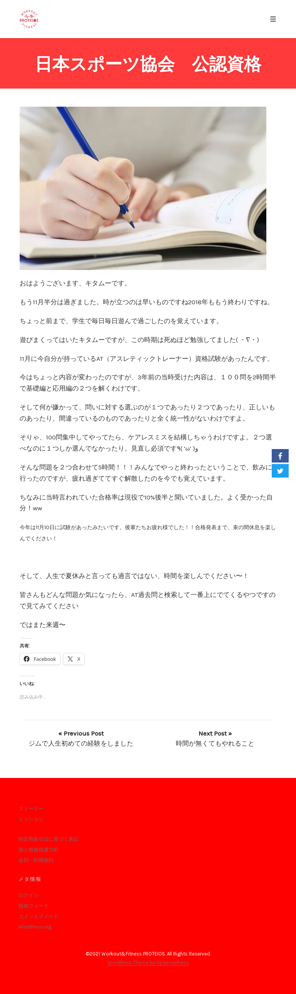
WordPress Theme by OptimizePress (148, 963)
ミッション (31, 819)
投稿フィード (33, 906)
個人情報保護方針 (38, 850)
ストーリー (31, 808)
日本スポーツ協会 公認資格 (148, 64)
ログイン (28, 895)
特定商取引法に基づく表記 (48, 839)
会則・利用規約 (36, 860)
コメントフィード (38, 916)
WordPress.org (34, 927)
